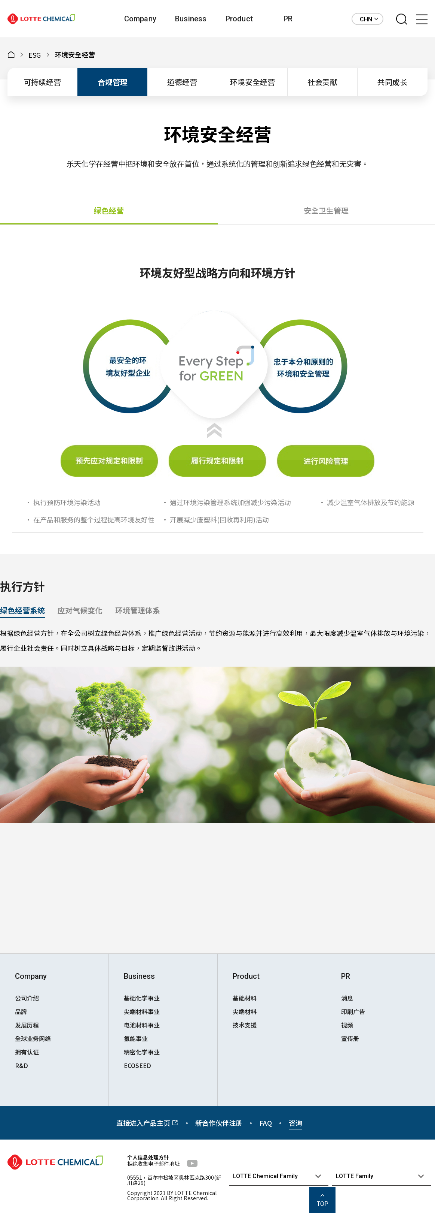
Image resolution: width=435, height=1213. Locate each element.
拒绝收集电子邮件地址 (153, 1163)
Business (191, 18)
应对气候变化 (80, 610)
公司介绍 (27, 998)
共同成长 (392, 81)
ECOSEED (137, 1065)
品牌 (21, 1011)
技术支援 (245, 1025)
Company (140, 18)
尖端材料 (245, 1011)
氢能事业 (136, 1038)
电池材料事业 (142, 1025)
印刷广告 (353, 1011)
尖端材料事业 (142, 1011)
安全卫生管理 (326, 210)
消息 (347, 998)
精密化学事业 (142, 1052)
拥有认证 (27, 1052)
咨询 (295, 1123)
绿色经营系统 (22, 610)
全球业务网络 (33, 1038)
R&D (21, 1065)
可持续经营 (42, 81)
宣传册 (350, 1038)
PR (288, 18)
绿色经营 (109, 210)
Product (239, 18)
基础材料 (245, 998)
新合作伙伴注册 (218, 1123)
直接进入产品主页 (147, 1123)
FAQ (265, 1123)
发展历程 (27, 1025)
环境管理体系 (137, 610)
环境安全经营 (252, 81)
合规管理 (113, 81)
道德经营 (182, 81)
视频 (347, 1025)
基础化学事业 (142, 998)
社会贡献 (322, 81)
